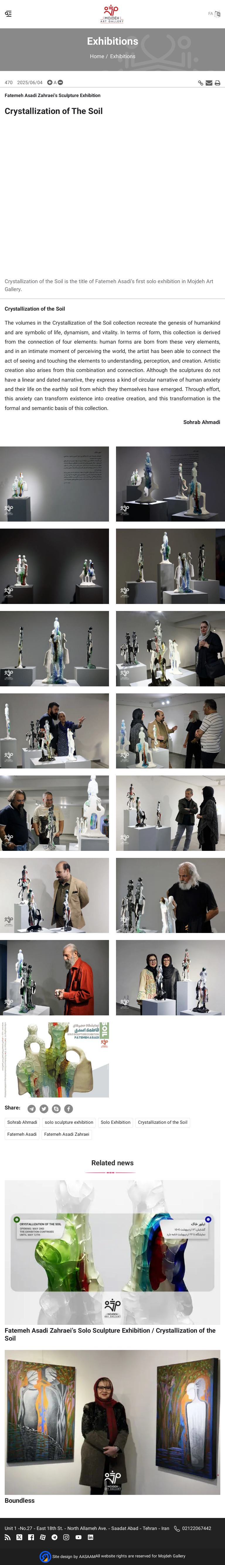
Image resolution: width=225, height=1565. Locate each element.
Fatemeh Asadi (22, 1134)
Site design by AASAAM (74, 1557)
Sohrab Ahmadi (22, 1122)
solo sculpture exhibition (69, 1122)
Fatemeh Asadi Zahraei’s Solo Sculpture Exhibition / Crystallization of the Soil (110, 1335)
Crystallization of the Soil (163, 1122)
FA (214, 14)
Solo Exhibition (115, 1122)
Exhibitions (122, 57)
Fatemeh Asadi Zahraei (66, 1134)
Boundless (20, 1501)
